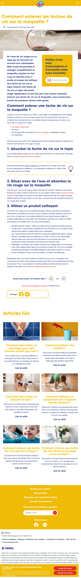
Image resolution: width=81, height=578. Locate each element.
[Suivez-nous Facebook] (36, 525)
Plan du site (71, 539)
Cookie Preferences (10, 542)
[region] (39, 571)
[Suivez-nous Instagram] (45, 525)
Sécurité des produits (40, 501)
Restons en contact (40, 488)
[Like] (51, 279)
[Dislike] (63, 279)
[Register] (55, 513)
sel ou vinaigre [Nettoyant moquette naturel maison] (42, 132)
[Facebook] (21, 294)
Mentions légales (9, 539)
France (6, 533)
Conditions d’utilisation (55, 539)
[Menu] (3, 3)
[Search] (77, 3)
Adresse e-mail (30, 513)
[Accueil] (40, 4)
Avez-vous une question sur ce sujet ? (35, 286)
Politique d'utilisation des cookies (31, 539)
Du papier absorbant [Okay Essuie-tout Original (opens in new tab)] (20, 127)
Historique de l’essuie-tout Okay (40, 497)
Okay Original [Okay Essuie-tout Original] (31, 166)
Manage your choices (65, 573)
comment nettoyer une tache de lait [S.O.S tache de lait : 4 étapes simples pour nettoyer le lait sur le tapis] (41, 266)
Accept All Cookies (65, 568)
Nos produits (40, 493)
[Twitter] (27, 294)
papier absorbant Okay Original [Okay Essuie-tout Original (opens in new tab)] (27, 156)
